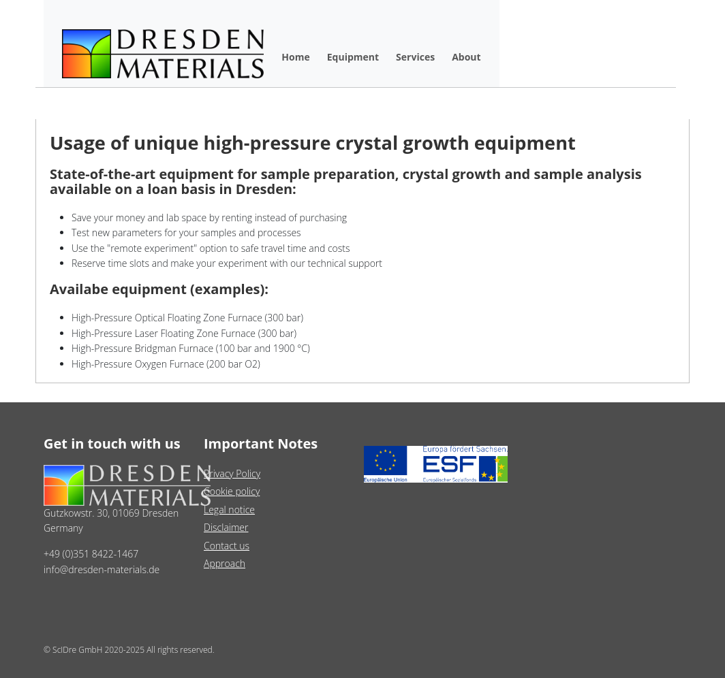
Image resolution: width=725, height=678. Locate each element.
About (466, 56)
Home (295, 56)
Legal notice (229, 509)
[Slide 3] (387, 364)
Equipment (353, 56)
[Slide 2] (362, 364)
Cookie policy (232, 491)
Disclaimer (226, 527)
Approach (224, 563)
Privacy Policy (232, 473)
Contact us (226, 545)
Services (415, 56)
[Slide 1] (338, 364)
